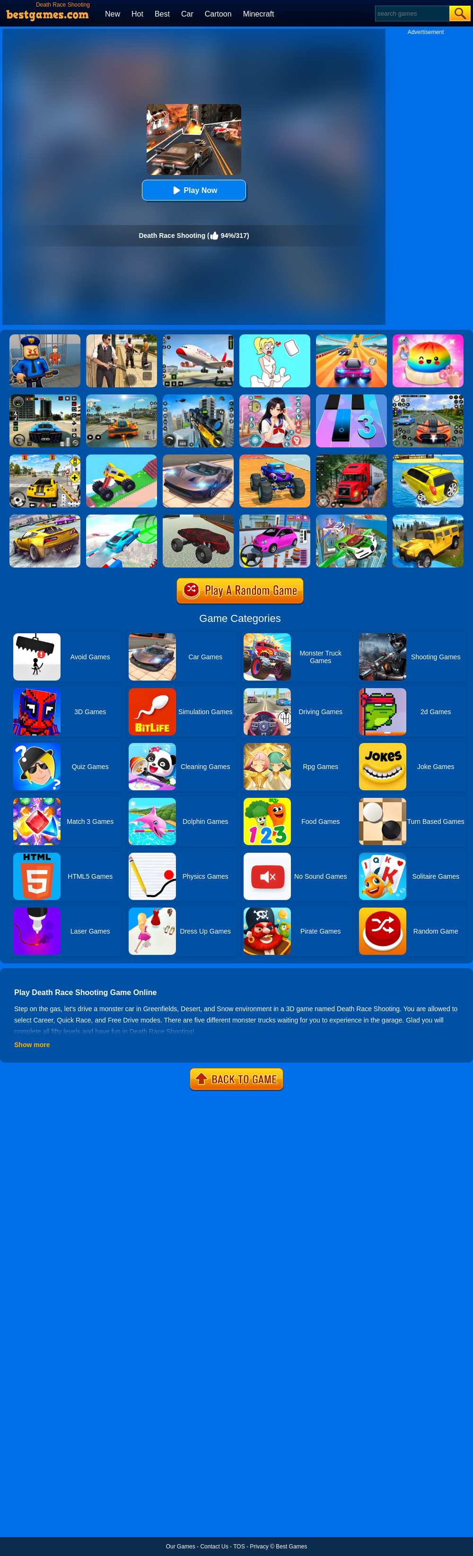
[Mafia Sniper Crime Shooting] (198, 397)
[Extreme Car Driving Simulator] (198, 458)
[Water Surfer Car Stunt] (428, 458)
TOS (239, 1546)
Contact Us (214, 1546)
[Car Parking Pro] (274, 518)
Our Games (180, 1546)
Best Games (291, 1546)
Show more (32, 1045)
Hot (137, 14)
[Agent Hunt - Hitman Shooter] (121, 337)
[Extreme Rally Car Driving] (44, 518)
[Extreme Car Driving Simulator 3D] (44, 397)
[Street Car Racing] (428, 397)
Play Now (193, 190)
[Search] (411, 13)
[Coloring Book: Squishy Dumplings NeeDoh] (428, 337)
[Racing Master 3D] (351, 337)
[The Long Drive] (44, 458)
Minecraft (258, 14)
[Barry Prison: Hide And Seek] (44, 337)
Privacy (259, 1546)
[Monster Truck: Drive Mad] (121, 458)
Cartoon (218, 14)
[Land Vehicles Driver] (198, 518)
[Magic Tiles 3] (351, 397)
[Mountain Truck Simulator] (351, 458)
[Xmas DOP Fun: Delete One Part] (274, 337)
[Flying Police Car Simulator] (351, 518)
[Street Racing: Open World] (121, 397)
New (112, 14)
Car (187, 14)
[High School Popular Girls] (274, 397)
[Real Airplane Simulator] (198, 337)
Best (162, 14)
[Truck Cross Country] (428, 518)
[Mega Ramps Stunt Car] (121, 518)
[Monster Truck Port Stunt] (274, 458)
